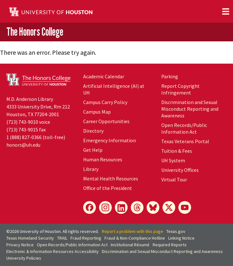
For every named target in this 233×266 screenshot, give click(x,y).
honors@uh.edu (23, 145)
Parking (169, 76)
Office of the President (107, 188)
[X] (169, 207)
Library (90, 169)
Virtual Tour (174, 179)
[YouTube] (184, 207)
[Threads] (137, 207)
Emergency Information (109, 140)
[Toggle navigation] (226, 11)
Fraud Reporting (85, 238)
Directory (93, 131)
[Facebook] (89, 207)
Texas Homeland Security (30, 238)
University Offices (180, 170)
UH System (173, 160)
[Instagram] (105, 207)
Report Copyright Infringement (180, 89)
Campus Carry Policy (105, 102)
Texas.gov (175, 231)
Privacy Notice (20, 245)
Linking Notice (181, 238)
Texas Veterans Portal (185, 141)
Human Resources (102, 159)
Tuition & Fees (176, 151)
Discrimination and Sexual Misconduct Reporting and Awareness (189, 109)
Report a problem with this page (132, 231)
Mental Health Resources (110, 178)
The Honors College (34, 31)
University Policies (23, 258)
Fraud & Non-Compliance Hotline (134, 238)
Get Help (93, 150)
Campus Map (97, 111)
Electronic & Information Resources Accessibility (52, 251)
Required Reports (170, 245)
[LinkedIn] (121, 207)
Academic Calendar (103, 76)
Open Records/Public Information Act (184, 128)
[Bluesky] (153, 207)
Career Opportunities (106, 121)
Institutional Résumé (130, 245)
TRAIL (62, 238)
